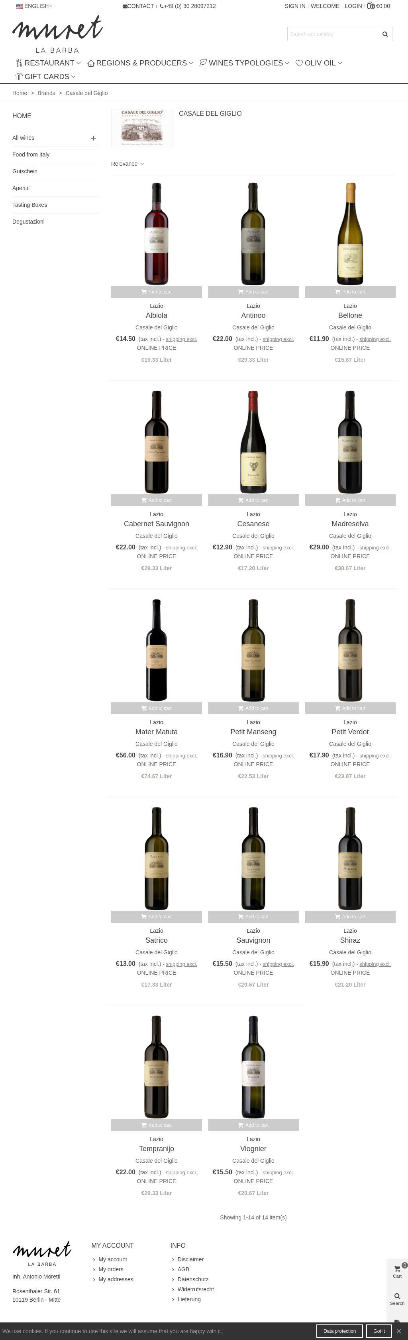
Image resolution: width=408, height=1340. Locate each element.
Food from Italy (30, 154)
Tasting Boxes (29, 205)
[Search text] (333, 34)
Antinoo (253, 315)
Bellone (350, 315)
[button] (187, 6)
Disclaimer (187, 1259)
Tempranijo (156, 1149)
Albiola (156, 315)
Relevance (128, 164)
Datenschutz (190, 1279)
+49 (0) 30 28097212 (190, 6)
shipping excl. (181, 339)
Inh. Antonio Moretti (36, 1276)
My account (109, 1259)
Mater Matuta (156, 732)
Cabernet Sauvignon (156, 524)
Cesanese (253, 524)
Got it (379, 1331)
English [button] (34, 6)
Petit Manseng (253, 732)
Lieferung (186, 1299)
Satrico (156, 940)
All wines (23, 138)
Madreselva (350, 524)
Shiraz (350, 940)
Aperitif (21, 188)
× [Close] (399, 1331)
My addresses (112, 1279)
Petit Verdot (350, 732)
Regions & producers (137, 63)
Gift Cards (42, 76)
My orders (107, 1269)
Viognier (253, 1149)
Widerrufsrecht (192, 1289)
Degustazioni (28, 221)
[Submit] (385, 34)
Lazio (156, 306)
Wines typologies (241, 63)
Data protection (340, 1331)
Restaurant (45, 63)
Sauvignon (253, 940)
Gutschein (24, 171)
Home (21, 116)
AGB (180, 1269)
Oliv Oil (315, 63)
